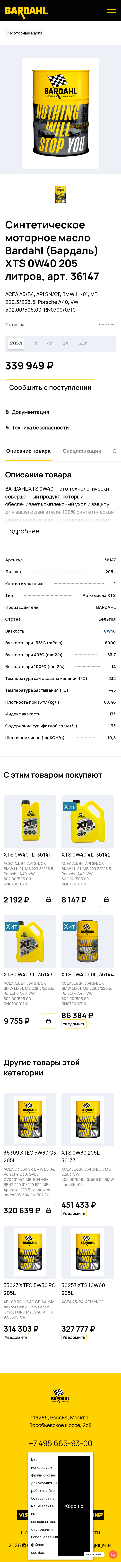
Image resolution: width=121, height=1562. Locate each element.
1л (34, 343)
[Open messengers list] (113, 1554)
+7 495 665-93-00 (60, 1443)
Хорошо (74, 1506)
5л (66, 343)
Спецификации (82, 451)
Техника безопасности (37, 427)
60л (83, 343)
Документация (27, 411)
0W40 (110, 631)
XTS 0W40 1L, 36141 (27, 854)
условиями (43, 1529)
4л (50, 343)
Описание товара (28, 451)
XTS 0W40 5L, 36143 (28, 974)
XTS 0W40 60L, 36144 (87, 974)
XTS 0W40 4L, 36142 (86, 854)
